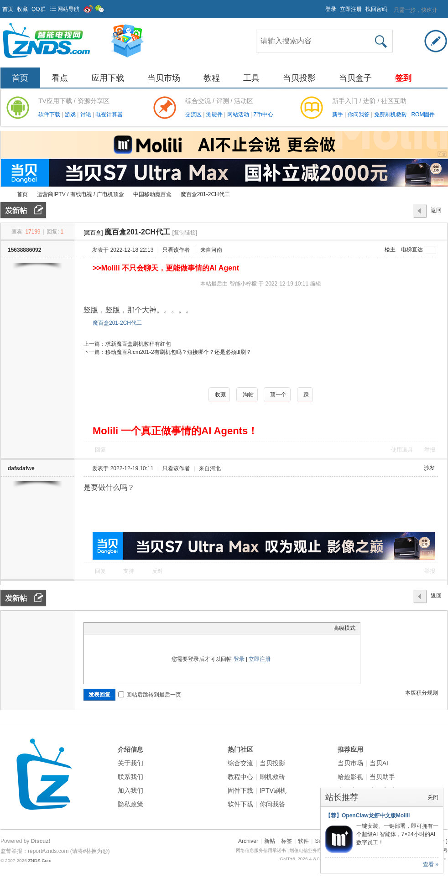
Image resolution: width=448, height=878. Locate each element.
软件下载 (50, 114)
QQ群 (38, 9)
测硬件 (215, 114)
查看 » (430, 864)
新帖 (269, 841)
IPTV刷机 (273, 790)
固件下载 (240, 790)
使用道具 (402, 450)
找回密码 (376, 9)
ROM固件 (423, 114)
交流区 (193, 114)
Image (111, 628)
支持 (129, 571)
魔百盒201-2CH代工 (205, 194)
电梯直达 (412, 249)
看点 (60, 78)
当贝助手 (382, 776)
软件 (303, 841)
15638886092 (24, 250)
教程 (211, 78)
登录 (330, 9)
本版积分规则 (421, 693)
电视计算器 (109, 114)
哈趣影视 (350, 776)
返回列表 (436, 212)
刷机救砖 (272, 776)
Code (145, 628)
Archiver (248, 841)
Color (99, 628)
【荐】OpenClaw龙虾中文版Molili (367, 815)
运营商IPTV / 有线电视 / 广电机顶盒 (80, 194)
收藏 (22, 9)
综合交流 (240, 763)
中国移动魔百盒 (152, 194)
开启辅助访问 (321, 6)
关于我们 (130, 763)
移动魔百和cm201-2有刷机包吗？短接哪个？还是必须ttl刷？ (178, 352)
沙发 (429, 468)
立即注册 (351, 9)
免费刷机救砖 (391, 114)
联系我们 (130, 776)
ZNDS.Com (39, 860)
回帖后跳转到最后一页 (149, 694)
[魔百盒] (93, 232)
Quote (134, 628)
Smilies (156, 628)
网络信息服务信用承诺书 (261, 850)
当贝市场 (163, 78)
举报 (429, 450)
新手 (338, 114)
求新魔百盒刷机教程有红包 (138, 344)
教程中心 (240, 776)
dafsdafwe (21, 468)
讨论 (86, 114)
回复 (100, 450)
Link (122, 628)
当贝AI (379, 763)
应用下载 (107, 78)
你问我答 (359, 114)
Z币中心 (263, 114)
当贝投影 (299, 78)
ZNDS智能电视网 (4, 194)
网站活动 (238, 114)
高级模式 (344, 628)
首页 (7, 9)
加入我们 (130, 790)
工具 (251, 78)
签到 (403, 78)
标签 (286, 841)
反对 (157, 571)
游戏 (71, 114)
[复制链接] (185, 232)
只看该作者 (176, 250)
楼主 (390, 249)
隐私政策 (130, 804)
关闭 (432, 797)
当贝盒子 (355, 78)
